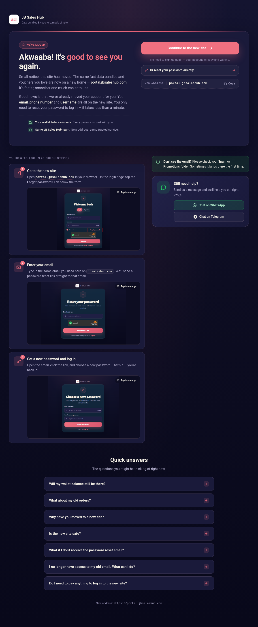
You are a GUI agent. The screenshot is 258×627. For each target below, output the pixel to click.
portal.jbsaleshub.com (108, 82)
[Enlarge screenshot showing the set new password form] (83, 407)
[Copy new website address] (229, 83)
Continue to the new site (190, 48)
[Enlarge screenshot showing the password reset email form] (83, 313)
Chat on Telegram (209, 217)
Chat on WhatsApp (209, 205)
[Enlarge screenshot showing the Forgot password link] (83, 219)
